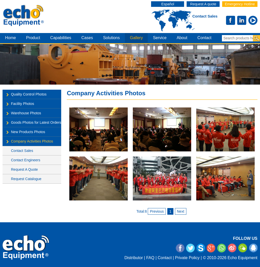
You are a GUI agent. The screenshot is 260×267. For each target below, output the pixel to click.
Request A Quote (24, 169)
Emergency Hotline (240, 4)
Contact (165, 258)
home (10, 38)
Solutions (111, 38)
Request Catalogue (26, 179)
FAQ (150, 258)
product (33, 38)
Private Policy (187, 258)
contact (205, 38)
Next (180, 211)
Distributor (133, 258)
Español (167, 4)
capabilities (60, 38)
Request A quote (203, 4)
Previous (157, 211)
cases (87, 38)
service (159, 38)
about (182, 38)
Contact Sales (204, 16)
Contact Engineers (25, 160)
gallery (136, 38)
